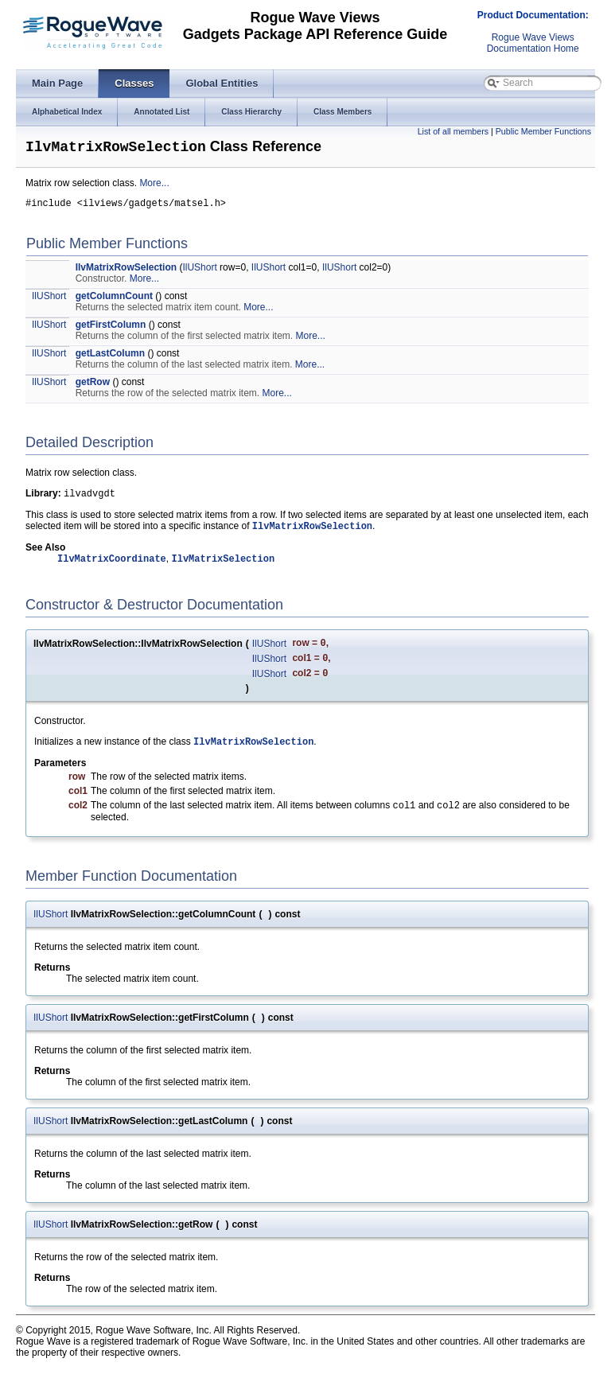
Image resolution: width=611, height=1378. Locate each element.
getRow (93, 386)
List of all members (453, 131)
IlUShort (199, 272)
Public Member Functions (543, 131)
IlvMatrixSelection (222, 567)
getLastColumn (110, 358)
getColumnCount (114, 300)
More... (154, 185)
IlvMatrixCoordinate (111, 567)
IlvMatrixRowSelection (126, 272)
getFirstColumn (111, 329)
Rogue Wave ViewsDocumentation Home (533, 43)
